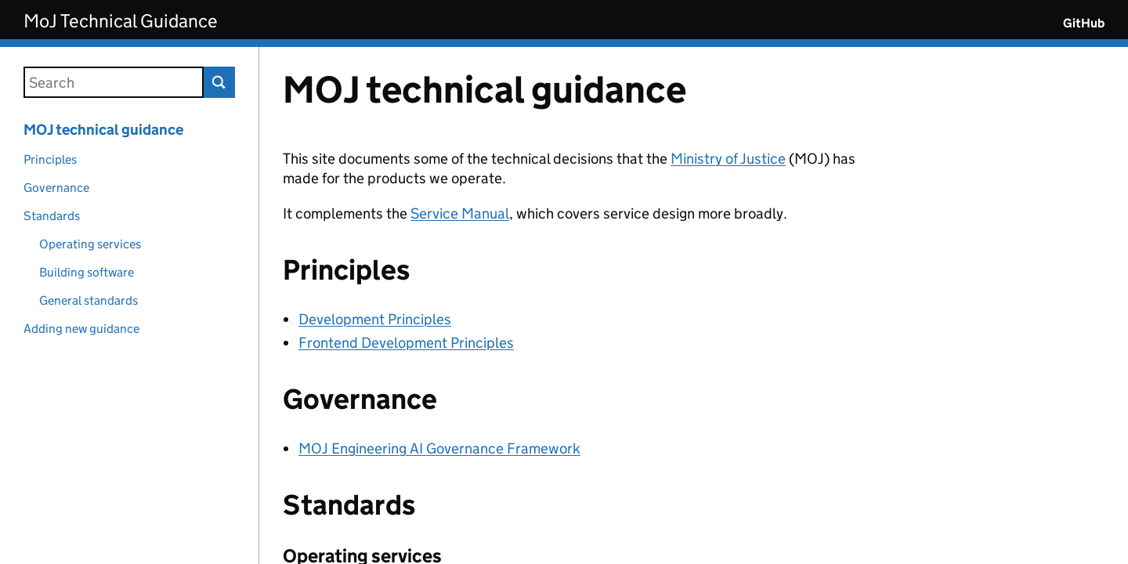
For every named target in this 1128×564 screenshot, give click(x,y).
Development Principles (374, 319)
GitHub (1083, 23)
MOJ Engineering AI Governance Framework (439, 448)
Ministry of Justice (728, 159)
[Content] (693, 305)
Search (219, 82)
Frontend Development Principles (406, 343)
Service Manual (459, 213)
